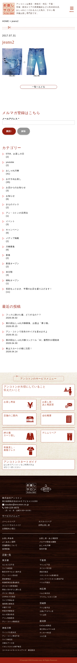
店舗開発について (9, 545)
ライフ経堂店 (7, 568)
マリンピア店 (45, 565)
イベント (10, 221)
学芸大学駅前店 (8, 611)
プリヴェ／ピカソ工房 (48, 597)
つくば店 (43, 615)
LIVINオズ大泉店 (8, 597)
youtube (10, 162)
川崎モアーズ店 (8, 643)
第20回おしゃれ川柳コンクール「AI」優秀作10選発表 (32, 340)
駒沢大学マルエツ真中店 (11, 572)
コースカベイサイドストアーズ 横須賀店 (18, 650)
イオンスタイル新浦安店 (49, 575)
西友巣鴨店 (6, 579)
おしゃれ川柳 (12, 170)
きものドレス (12, 204)
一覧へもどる (38, 87)
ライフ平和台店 (8, 600)
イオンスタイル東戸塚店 (11, 646)
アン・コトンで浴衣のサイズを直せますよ (27, 331)
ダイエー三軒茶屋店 (10, 586)
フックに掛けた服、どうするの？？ (23, 315)
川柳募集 (10, 246)
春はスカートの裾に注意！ (19, 348)
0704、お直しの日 (15, 154)
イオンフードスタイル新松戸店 (52, 579)
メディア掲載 (12, 238)
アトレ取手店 (45, 608)
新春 (8, 255)
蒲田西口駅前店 (8, 604)
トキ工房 (43, 636)
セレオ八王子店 (8, 565)
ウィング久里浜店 (9, 632)
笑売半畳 (43, 549)
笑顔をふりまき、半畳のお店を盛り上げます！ (29, 289)
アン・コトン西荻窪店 (11, 621)
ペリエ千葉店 (45, 582)
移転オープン (12, 280)
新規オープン (12, 263)
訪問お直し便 (44, 525)
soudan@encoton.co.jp (15, 504)
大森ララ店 (6, 607)
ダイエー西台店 (8, 593)
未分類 (9, 272)
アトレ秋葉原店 (8, 618)
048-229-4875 (10, 507)
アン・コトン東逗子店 (11, 636)
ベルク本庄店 (45, 593)
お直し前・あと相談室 (48, 538)
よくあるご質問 (8, 542)
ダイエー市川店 (46, 568)
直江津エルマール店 (47, 629)
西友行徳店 (44, 572)
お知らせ (10, 196)
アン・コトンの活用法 (17, 213)
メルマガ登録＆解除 (47, 542)
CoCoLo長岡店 (45, 625)
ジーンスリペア (8, 522)
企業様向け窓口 (8, 529)
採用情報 (6, 549)
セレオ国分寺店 (8, 614)
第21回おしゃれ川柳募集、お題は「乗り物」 (28, 323)
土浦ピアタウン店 (46, 611)
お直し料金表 (7, 538)
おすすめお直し (13, 179)
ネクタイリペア (45, 522)
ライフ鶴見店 (7, 639)
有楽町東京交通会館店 (11, 582)
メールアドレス (10, 119)
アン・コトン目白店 (10, 575)
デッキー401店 (45, 633)
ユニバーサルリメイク (11, 525)
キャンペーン (12, 230)
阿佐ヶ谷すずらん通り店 (11, 589)
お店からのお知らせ (16, 187)
